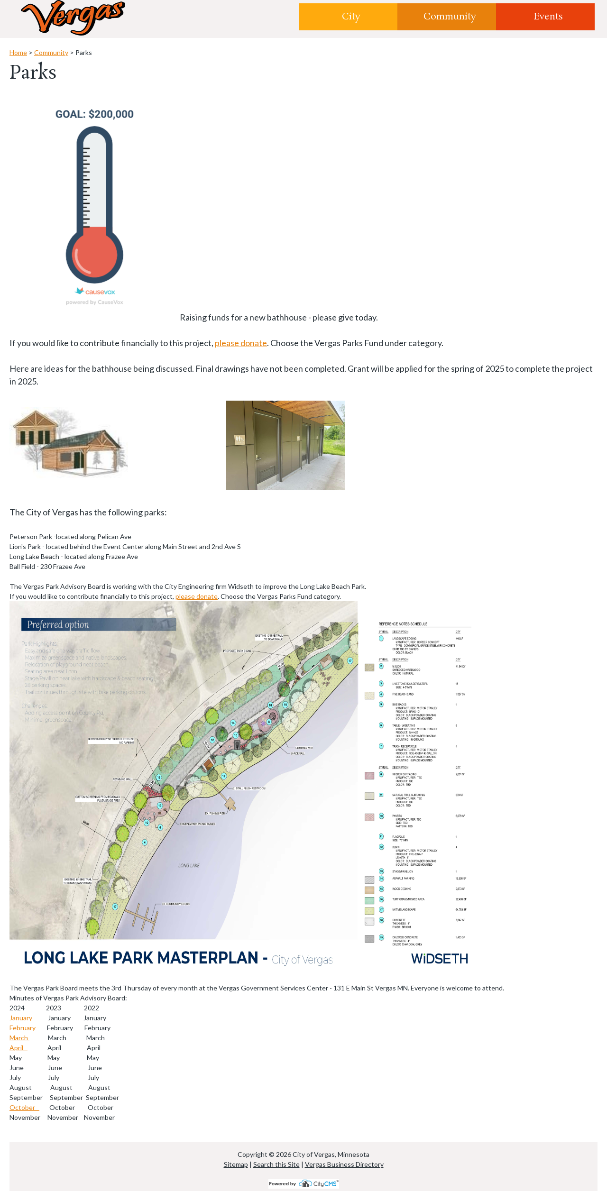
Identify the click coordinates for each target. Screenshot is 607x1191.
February (24, 1028)
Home (18, 52)
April (18, 1048)
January (22, 1018)
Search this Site (276, 1164)
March (19, 1038)
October (24, 1107)
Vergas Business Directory (344, 1164)
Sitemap (236, 1164)
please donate (241, 343)
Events (548, 16)
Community (449, 16)
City (351, 16)
